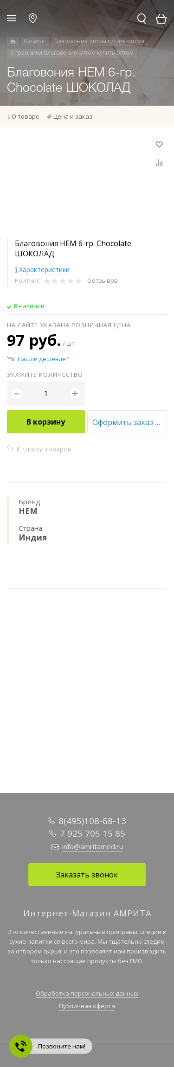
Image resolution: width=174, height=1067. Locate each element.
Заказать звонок (87, 875)
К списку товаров (43, 449)
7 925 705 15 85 (92, 833)
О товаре (25, 116)
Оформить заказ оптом (130, 422)
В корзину (45, 422)
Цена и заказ (72, 116)
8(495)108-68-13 (92, 821)
